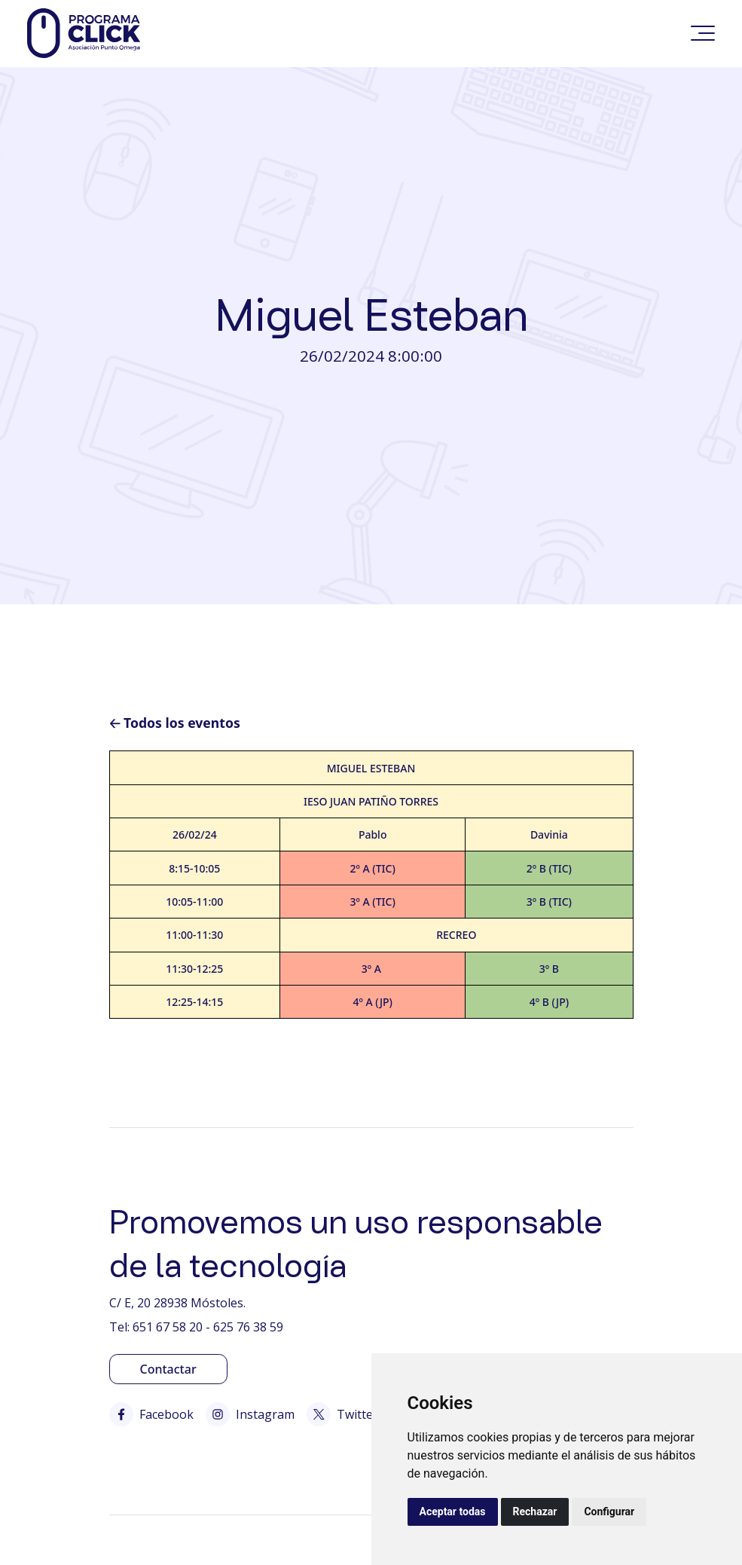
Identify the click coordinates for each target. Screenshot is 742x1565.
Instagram (250, 1414)
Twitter (342, 1414)
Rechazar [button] (535, 1511)
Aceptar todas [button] (453, 1511)
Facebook (151, 1414)
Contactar (168, 1369)
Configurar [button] (609, 1511)
